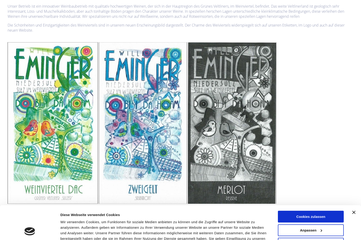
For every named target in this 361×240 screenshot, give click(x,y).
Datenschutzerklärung (205, 213)
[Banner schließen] (353, 181)
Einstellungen (71, 231)
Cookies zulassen (310, 185)
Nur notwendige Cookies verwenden (311, 214)
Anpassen (311, 199)
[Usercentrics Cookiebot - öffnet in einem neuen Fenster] (30, 231)
